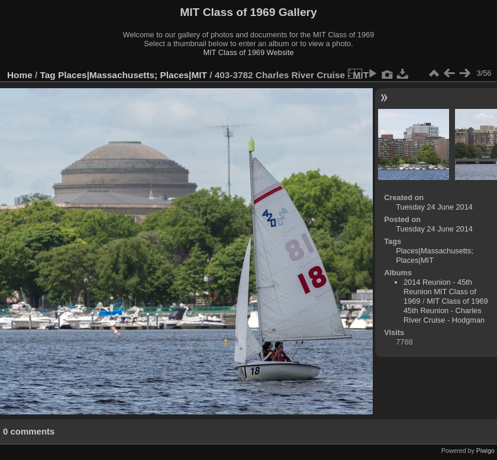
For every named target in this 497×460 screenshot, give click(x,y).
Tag (48, 75)
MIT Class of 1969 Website (248, 52)
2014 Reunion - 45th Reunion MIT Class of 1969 (440, 291)
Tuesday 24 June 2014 (434, 206)
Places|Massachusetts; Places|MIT (132, 75)
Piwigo (485, 450)
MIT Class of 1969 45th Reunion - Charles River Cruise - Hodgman (446, 310)
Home (20, 75)
